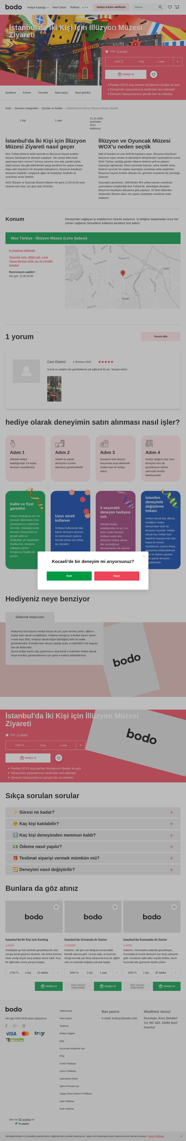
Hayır (117, 575)
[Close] (144, 556)
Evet (69, 575)
